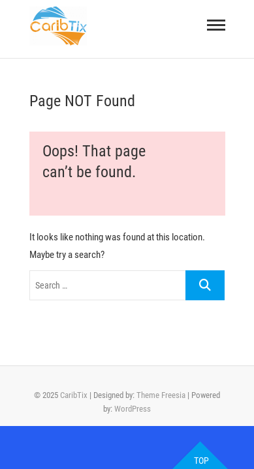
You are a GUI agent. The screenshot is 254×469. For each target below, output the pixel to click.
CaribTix (73, 395)
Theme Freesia (160, 395)
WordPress (132, 409)
